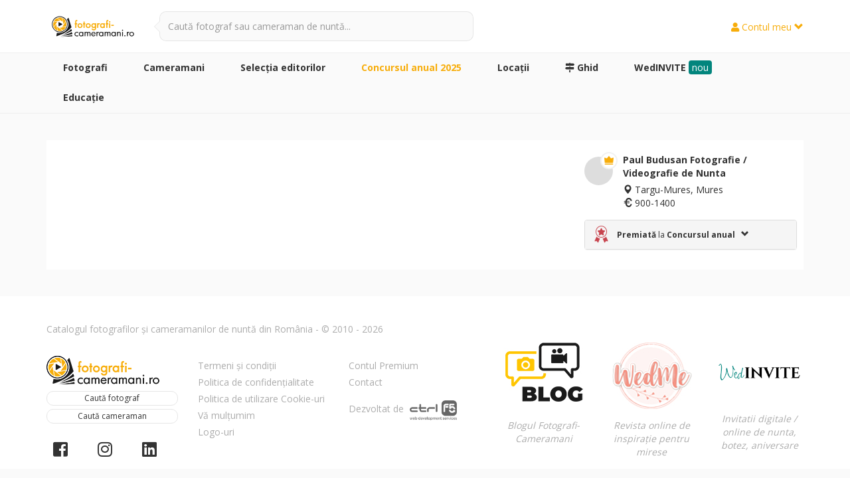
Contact (365, 382)
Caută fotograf (111, 398)
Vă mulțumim (226, 415)
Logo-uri (216, 432)
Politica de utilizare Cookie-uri (261, 398)
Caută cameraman (112, 416)
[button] (690, 235)
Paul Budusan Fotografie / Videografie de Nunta (685, 166)
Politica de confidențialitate (256, 382)
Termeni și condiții (237, 365)
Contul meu (767, 27)
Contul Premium (383, 365)
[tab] (690, 234)
